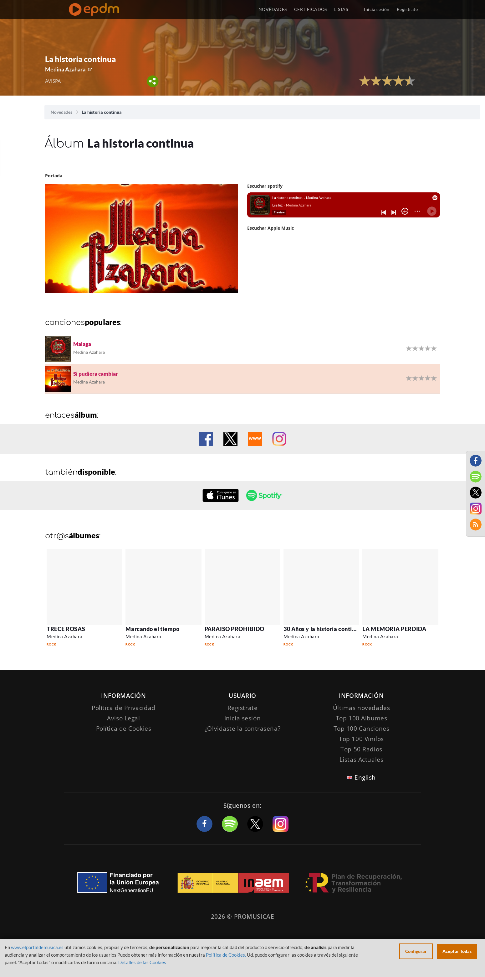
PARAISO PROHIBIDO (234, 628)
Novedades (61, 112)
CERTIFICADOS (310, 9)
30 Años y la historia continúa (322, 628)
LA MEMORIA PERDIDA (394, 628)
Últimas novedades (361, 708)
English (365, 777)
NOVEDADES (272, 9)
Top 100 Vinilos (361, 739)
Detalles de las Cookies (142, 962)
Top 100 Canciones (362, 728)
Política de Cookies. (226, 955)
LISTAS (341, 9)
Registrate (242, 708)
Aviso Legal (123, 718)
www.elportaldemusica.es (37, 947)
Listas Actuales (362, 759)
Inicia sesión (376, 9)
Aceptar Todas (457, 951)
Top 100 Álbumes (361, 718)
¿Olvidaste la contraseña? (242, 728)
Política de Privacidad (124, 708)
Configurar (416, 951)
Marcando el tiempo (152, 628)
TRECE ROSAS (66, 628)
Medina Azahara (65, 69)
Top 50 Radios (361, 749)
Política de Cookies (123, 728)
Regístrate (407, 9)
